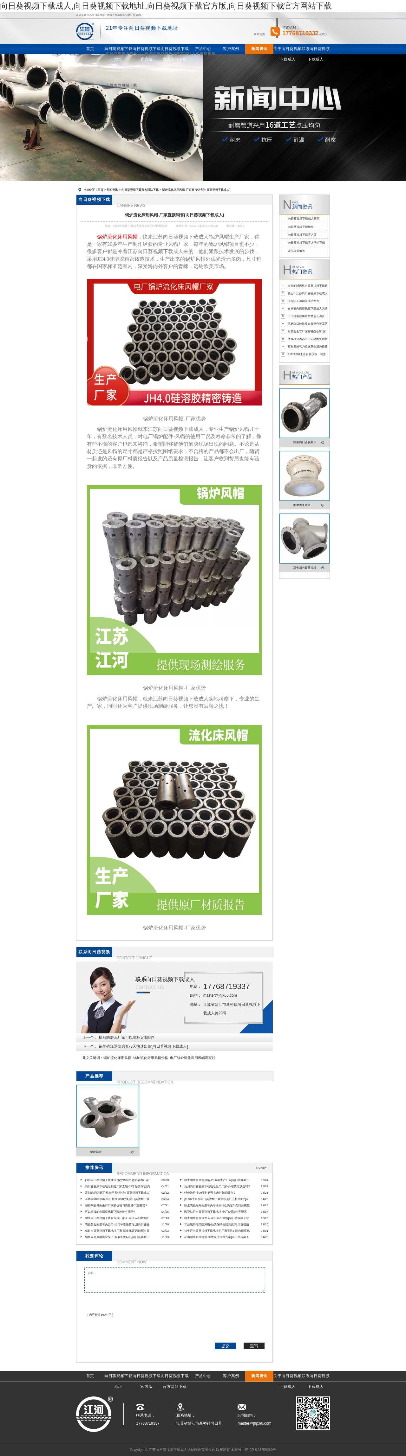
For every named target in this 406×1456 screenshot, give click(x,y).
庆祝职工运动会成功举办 (303, 301)
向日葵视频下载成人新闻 (303, 218)
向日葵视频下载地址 (301, 226)
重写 (254, 1346)
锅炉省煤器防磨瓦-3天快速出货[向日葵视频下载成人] (143, 1046)
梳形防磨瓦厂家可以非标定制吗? (126, 1037)
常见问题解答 (296, 250)
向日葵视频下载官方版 (302, 234)
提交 (225, 1346)
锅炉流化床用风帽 (117, 1058)
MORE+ (261, 1167)
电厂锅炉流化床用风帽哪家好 (192, 1058)
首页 (100, 189)
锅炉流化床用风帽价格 (150, 1058)
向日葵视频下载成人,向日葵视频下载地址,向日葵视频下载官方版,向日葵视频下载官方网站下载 (166, 5)
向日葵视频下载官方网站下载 (140, 189)
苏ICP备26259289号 (260, 1450)
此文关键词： (92, 1058)
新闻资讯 (112, 189)
